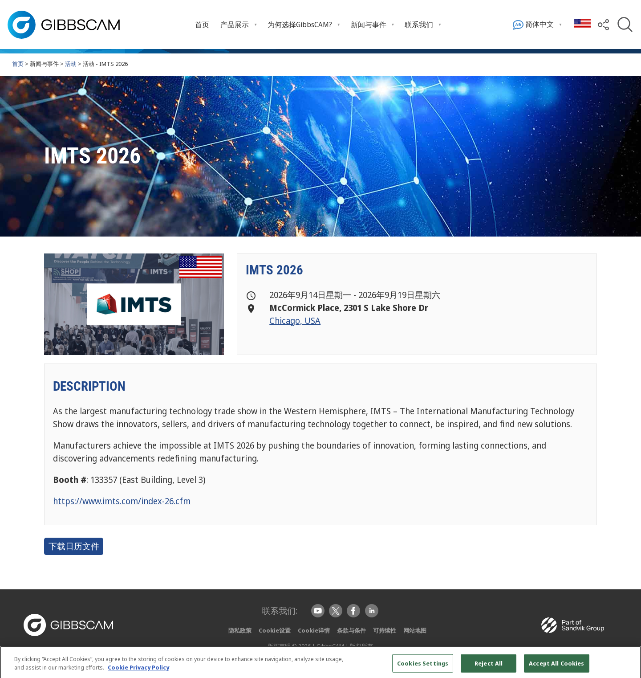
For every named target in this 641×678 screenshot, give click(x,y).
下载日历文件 (74, 546)
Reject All (489, 666)
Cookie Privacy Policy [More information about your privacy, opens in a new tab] (138, 670)
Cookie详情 (314, 630)
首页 (202, 24)
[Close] (627, 666)
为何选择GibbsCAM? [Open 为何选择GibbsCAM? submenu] (300, 24)
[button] (603, 24)
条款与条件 (351, 630)
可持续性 (384, 630)
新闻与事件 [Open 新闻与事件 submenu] (368, 24)
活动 (71, 64)
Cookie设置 (275, 630)
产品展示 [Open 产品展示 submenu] (234, 24)
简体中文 (533, 24)
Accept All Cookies (556, 666)
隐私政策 (240, 630)
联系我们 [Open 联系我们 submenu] (419, 24)
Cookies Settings (422, 666)
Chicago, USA (294, 320)
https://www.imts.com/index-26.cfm (122, 501)
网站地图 (414, 630)
